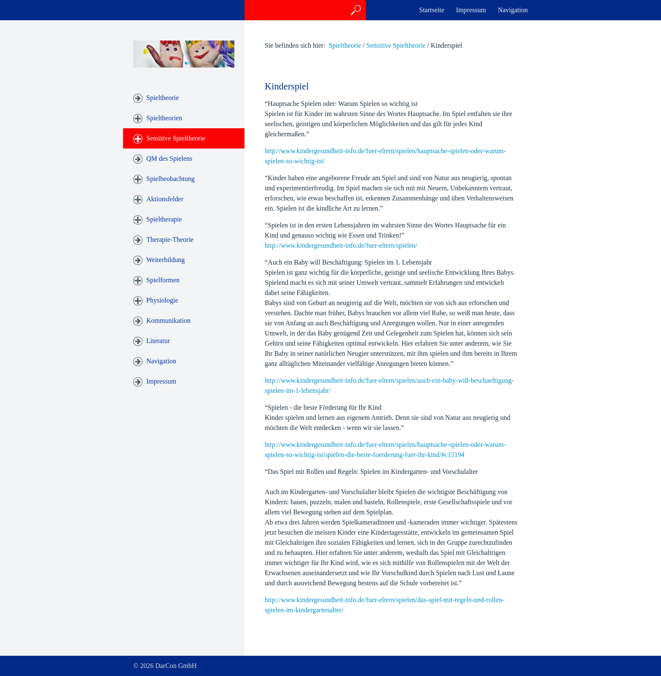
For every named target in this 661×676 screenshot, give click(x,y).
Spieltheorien (164, 118)
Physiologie (162, 300)
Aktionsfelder (164, 199)
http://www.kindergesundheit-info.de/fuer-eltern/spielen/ (341, 245)
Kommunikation (168, 320)
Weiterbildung (165, 259)
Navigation (513, 10)
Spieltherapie (164, 219)
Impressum (471, 10)
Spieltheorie (162, 97)
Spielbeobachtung (170, 178)
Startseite (431, 10)
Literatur (158, 340)
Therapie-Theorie (169, 239)
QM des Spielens (169, 158)
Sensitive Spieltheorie (175, 138)
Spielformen (163, 280)
